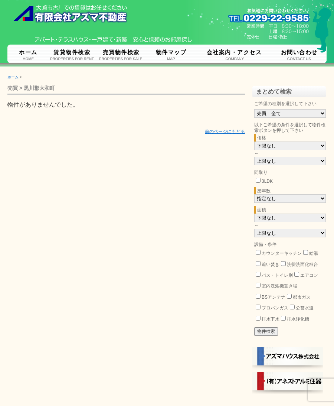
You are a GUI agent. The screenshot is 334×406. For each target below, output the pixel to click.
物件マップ (171, 52)
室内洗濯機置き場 (279, 286)
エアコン (309, 275)
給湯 (313, 253)
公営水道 (305, 308)
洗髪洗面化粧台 (302, 264)
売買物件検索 (121, 52)
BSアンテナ (273, 297)
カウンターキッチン (282, 253)
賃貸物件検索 (71, 52)
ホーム (28, 52)
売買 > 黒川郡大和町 (31, 88)
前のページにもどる (225, 131)
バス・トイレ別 (277, 275)
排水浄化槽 (298, 319)
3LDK (267, 181)
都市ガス (302, 297)
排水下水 (270, 319)
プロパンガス (275, 308)
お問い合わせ (299, 52)
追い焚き (270, 264)
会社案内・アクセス (234, 52)
